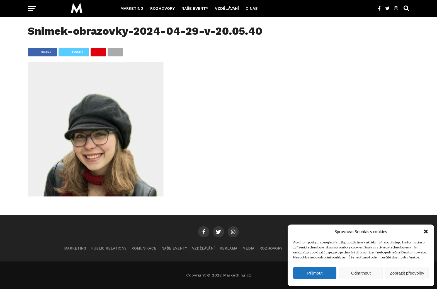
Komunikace (144, 248)
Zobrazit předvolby (407, 273)
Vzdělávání (227, 8)
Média (248, 248)
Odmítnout (361, 273)
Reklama (228, 248)
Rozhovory (162, 8)
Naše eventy (194, 8)
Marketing (132, 8)
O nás (252, 8)
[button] (426, 231)
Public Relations (109, 248)
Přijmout (314, 273)
